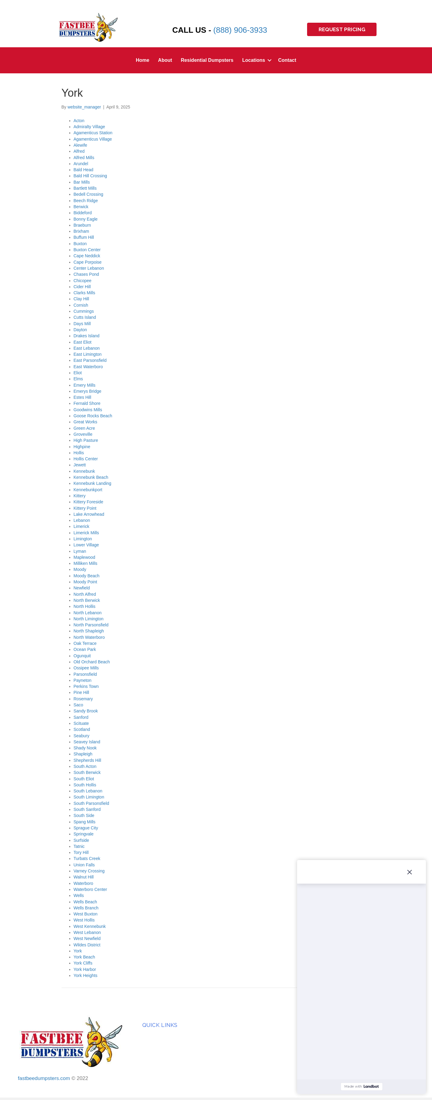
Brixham (81, 231)
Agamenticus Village (93, 139)
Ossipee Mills (86, 667)
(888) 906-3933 (240, 30)
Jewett (80, 464)
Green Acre (84, 428)
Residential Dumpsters (207, 60)
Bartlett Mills (85, 188)
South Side (84, 815)
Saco (78, 704)
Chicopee (83, 280)
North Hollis (84, 606)
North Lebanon (88, 612)
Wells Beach (85, 901)
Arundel (81, 163)
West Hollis (84, 920)
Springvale (84, 834)
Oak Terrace (85, 643)
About (165, 60)
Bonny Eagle (86, 219)
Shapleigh (83, 754)
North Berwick (87, 600)
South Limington (89, 797)
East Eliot (83, 342)
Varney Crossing (89, 870)
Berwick (81, 206)
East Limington (88, 354)
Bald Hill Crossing (90, 175)
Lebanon (82, 520)
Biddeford (83, 212)
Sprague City (86, 827)
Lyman (80, 551)
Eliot (78, 372)
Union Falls (84, 864)
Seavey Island (87, 741)
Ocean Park (85, 649)
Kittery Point (85, 508)
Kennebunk (84, 471)
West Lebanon (87, 932)
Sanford (81, 717)
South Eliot (84, 778)
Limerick (81, 526)
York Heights (86, 975)
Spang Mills (84, 821)
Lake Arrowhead (89, 514)
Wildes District (87, 944)
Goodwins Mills (88, 409)
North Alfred (85, 594)
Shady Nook (85, 747)
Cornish (81, 305)
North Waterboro (89, 637)
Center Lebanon (89, 268)
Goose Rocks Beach (93, 415)
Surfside (81, 840)
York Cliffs (83, 963)
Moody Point (85, 581)
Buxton (80, 243)
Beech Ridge (86, 200)
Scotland (82, 729)
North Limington (89, 618)
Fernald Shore (87, 403)
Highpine (82, 446)
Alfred (79, 151)
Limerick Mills (86, 532)
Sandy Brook (86, 710)
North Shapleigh (89, 630)
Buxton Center (87, 249)
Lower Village (86, 544)
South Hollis (85, 784)
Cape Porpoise (88, 262)
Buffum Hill (84, 237)
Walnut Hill (84, 877)
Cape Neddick (87, 255)
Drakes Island (87, 335)
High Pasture (86, 440)
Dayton (80, 329)
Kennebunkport (88, 489)
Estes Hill (82, 397)
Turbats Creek (87, 858)
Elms (78, 378)
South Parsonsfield (91, 803)
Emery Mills (84, 385)
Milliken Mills (86, 563)
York (78, 950)
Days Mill (82, 323)
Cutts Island (85, 317)
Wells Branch (86, 907)
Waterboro (83, 883)
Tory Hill (81, 852)
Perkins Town (86, 686)
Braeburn (82, 225)
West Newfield (87, 938)
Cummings (84, 311)
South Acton (85, 766)
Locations (253, 60)
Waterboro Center (90, 889)
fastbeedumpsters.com (44, 1078)
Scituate (81, 723)
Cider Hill (82, 286)
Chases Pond (86, 274)
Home (142, 60)
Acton (79, 120)
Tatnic (79, 846)
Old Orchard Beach (92, 661)
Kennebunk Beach (91, 477)
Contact (287, 60)
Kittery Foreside (88, 501)
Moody (80, 569)
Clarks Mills (84, 292)
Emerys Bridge (88, 391)
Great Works (85, 421)
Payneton (83, 680)
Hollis (79, 452)
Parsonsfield (85, 674)
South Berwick (87, 772)
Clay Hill (81, 298)
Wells (79, 895)
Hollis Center (86, 458)
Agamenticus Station (93, 132)
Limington (83, 538)
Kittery (80, 495)
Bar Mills (82, 182)
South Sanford (87, 809)
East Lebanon (87, 348)
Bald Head (83, 169)
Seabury (81, 735)
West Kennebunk (90, 926)
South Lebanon (88, 790)
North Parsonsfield (91, 624)
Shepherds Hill (87, 760)
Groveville (83, 434)
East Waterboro (88, 366)
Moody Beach (87, 575)
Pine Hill (81, 692)
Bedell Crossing (88, 194)
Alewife (80, 145)
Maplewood (84, 557)
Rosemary (83, 698)
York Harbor (85, 969)
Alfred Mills (84, 157)
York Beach (84, 957)
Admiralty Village (89, 126)
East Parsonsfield (90, 360)
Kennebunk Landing (93, 483)
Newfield (82, 587)
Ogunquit (82, 655)
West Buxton (86, 914)
